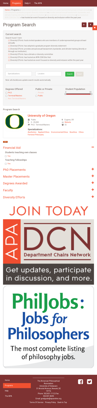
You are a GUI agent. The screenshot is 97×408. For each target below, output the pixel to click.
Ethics (81, 132)
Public (39, 96)
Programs (16, 3)
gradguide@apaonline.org (51, 399)
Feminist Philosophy (36, 135)
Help (27, 3)
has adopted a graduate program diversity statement (26, 12)
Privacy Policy (50, 402)
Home (5, 3)
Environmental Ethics (59, 132)
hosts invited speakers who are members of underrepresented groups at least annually (55, 10)
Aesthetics (32, 132)
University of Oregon (41, 115)
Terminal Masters (14, 96)
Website (68, 122)
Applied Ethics (43, 132)
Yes (7, 156)
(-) (9, 40)
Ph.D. (9, 93)
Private (39, 93)
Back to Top (62, 402)
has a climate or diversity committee (60, 15)
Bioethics (73, 132)
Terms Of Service (36, 402)
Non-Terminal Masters (16, 99)
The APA (38, 3)
